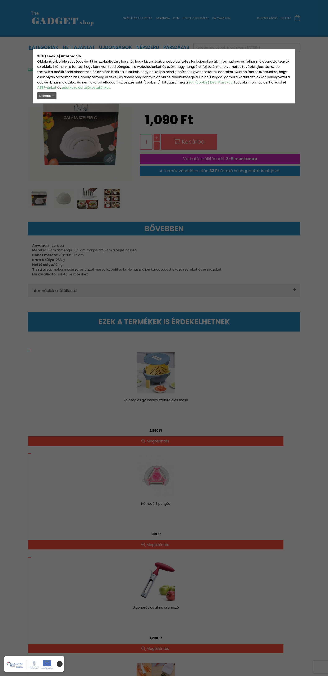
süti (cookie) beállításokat (210, 82)
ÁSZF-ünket (46, 87)
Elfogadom (46, 96)
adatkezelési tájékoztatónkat (86, 87)
